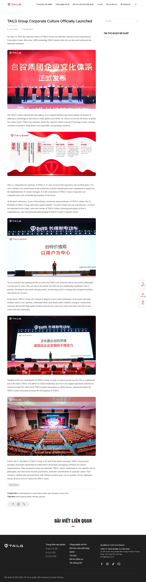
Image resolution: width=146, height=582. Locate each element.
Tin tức (100, 4)
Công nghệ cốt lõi (62, 4)
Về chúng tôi (125, 4)
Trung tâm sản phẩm (44, 4)
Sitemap (60, 577)
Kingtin (54, 577)
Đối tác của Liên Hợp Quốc (83, 4)
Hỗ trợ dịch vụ (111, 4)
